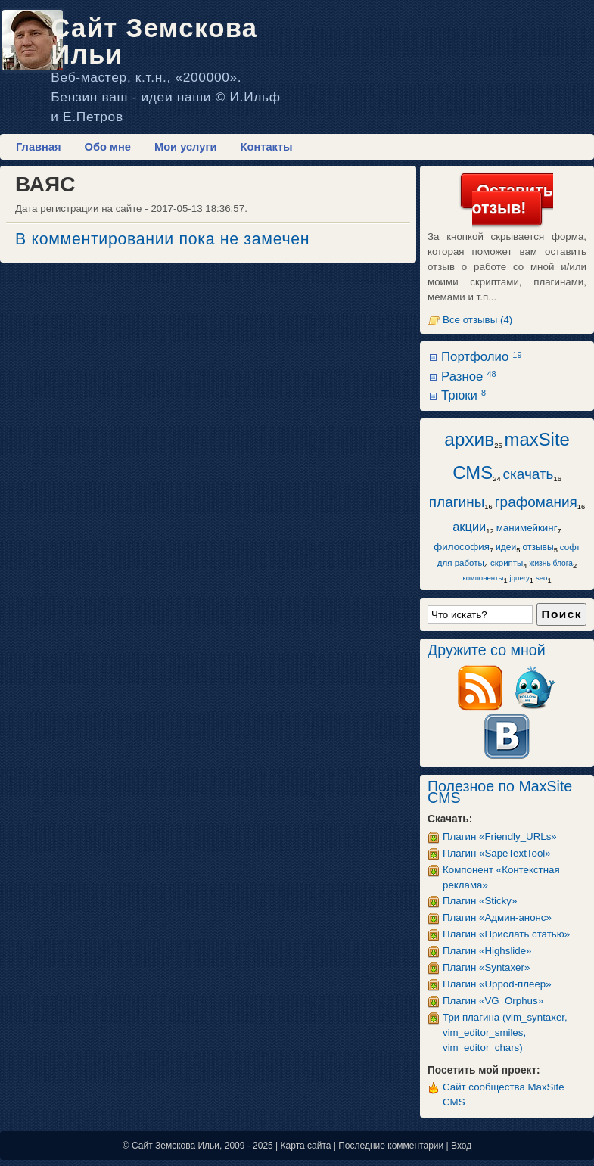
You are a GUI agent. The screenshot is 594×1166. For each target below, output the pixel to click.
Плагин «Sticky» (480, 900)
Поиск (561, 614)
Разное (468, 376)
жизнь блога (551, 563)
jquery (520, 578)
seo (541, 578)
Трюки (463, 395)
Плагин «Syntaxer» (486, 967)
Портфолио (481, 357)
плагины (457, 502)
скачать (528, 474)
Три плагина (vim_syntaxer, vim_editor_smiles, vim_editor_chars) (505, 1032)
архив (469, 439)
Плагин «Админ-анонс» (497, 917)
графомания (536, 502)
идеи (506, 547)
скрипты (506, 562)
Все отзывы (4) (477, 319)
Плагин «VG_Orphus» (493, 1000)
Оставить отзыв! (512, 199)
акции (469, 526)
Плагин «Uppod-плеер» (497, 984)
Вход (461, 1145)
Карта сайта (306, 1145)
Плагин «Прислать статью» (506, 934)
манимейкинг (527, 527)
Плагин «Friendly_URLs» (500, 836)
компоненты (482, 578)
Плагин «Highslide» (487, 950)
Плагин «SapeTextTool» (497, 853)
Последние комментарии (390, 1145)
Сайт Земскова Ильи (154, 41)
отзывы (537, 547)
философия (462, 546)
